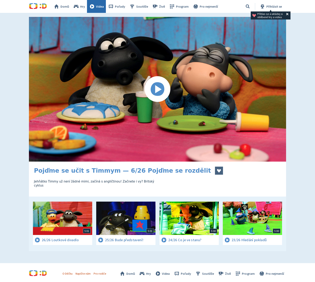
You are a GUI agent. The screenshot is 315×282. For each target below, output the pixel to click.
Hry (79, 6)
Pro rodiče (100, 273)
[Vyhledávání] (247, 6)
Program (179, 6)
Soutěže (138, 6)
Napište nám (83, 273)
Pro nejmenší (205, 6)
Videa (96, 6)
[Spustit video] (157, 89)
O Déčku (67, 273)
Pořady (116, 6)
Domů (61, 6)
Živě (158, 6)
